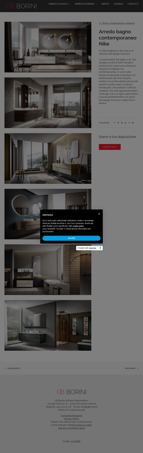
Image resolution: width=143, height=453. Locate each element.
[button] (99, 214)
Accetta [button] (71, 238)
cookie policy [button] (78, 226)
